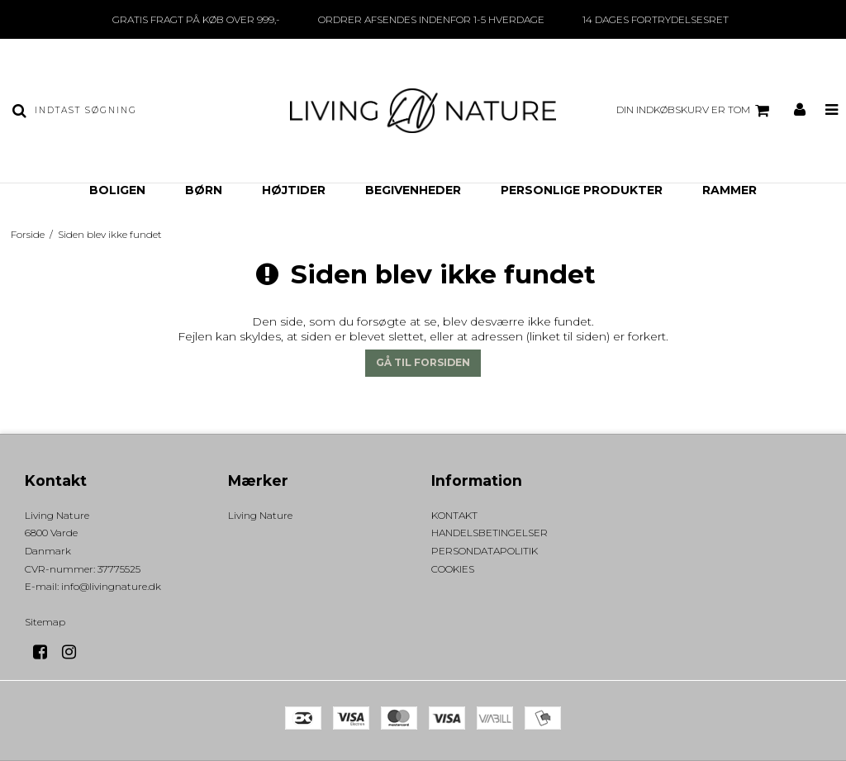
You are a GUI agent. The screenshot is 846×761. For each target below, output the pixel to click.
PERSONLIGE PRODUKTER (582, 190)
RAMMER (729, 190)
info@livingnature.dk (111, 586)
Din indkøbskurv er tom (695, 110)
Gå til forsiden (423, 362)
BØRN (203, 190)
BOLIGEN (117, 190)
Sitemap (45, 622)
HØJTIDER (294, 190)
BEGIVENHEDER (413, 190)
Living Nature (260, 515)
